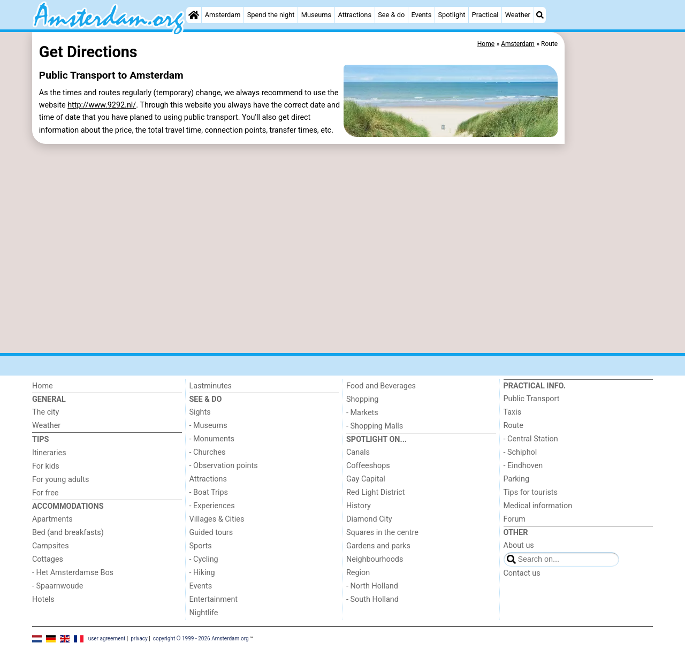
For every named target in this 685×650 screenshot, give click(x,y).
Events (421, 15)
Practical (485, 15)
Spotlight (451, 15)
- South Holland (372, 599)
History (358, 505)
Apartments (52, 519)
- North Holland (372, 586)
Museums (316, 15)
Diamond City (369, 519)
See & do (391, 15)
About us (519, 545)
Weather (517, 15)
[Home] (193, 15)
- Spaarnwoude (57, 586)
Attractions (354, 15)
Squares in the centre (382, 532)
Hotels (43, 599)
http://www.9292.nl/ (101, 105)
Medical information (538, 505)
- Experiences (212, 505)
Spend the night (271, 15)
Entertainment (213, 599)
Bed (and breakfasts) (68, 532)
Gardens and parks (378, 545)
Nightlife (203, 612)
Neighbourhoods (374, 559)
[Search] (540, 15)
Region (358, 572)
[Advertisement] (610, 278)
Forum (515, 519)
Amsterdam (223, 15)
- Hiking (202, 572)
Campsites (50, 545)
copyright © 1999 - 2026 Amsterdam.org (201, 638)
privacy (139, 638)
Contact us (522, 573)
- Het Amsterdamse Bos (72, 572)
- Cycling (203, 559)
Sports (200, 545)
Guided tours (211, 532)
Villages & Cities (217, 519)
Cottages (47, 559)
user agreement (107, 638)
